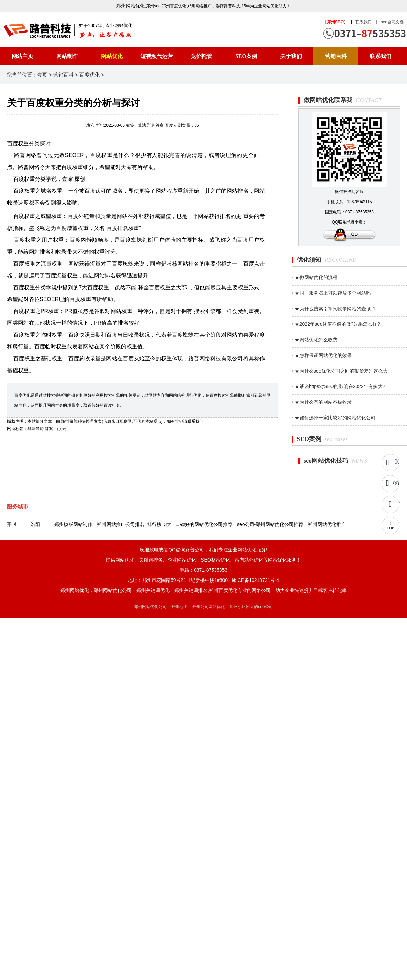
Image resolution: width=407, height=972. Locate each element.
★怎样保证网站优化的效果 (323, 355)
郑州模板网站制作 (73, 524)
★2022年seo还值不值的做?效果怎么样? (337, 324)
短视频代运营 (156, 56)
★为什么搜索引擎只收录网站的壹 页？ (336, 308)
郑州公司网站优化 (208, 606)
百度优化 (89, 75)
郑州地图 (179, 606)
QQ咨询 (396, 482)
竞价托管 (201, 56)
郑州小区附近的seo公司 (251, 606)
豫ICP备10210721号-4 (255, 580)
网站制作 (67, 56)
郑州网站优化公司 (150, 606)
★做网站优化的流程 (316, 277)
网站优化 (112, 56)
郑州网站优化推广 (327, 524)
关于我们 (291, 56)
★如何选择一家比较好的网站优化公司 (335, 417)
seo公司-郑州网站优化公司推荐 (270, 524)
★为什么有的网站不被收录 (323, 402)
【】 (335, 22)
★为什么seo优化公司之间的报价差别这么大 (341, 371)
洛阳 (35, 524)
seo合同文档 (392, 22)
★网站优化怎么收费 (316, 339)
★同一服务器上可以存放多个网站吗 (333, 293)
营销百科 (336, 56)
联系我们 (363, 22)
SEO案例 (246, 56)
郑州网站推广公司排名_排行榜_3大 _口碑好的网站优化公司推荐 (164, 524)
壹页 (42, 75)
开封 (11, 524)
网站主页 (22, 56)
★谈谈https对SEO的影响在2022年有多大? (340, 386)
